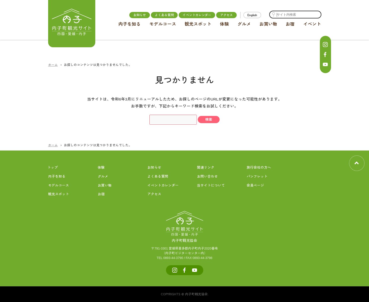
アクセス (226, 14)
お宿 (290, 24)
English (252, 14)
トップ (52, 167)
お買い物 (268, 24)
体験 (224, 24)
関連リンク (205, 167)
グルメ (244, 24)
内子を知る (129, 24)
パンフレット (257, 176)
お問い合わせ (207, 176)
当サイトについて (211, 185)
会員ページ (255, 185)
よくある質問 (164, 14)
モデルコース (162, 24)
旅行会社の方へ (259, 167)
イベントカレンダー (197, 14)
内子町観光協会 (184, 235)
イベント (312, 24)
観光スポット (198, 24)
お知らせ (139, 14)
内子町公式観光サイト (71, 23)
